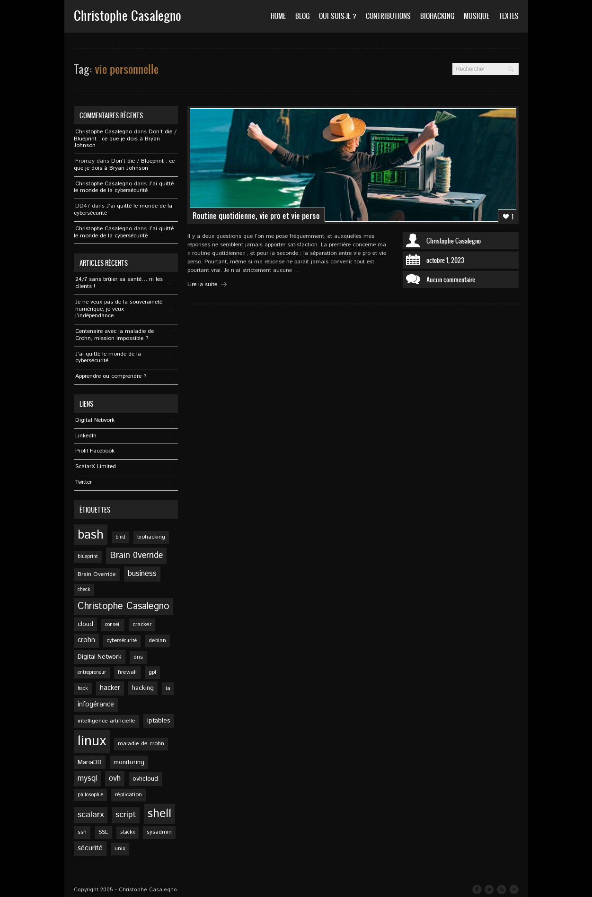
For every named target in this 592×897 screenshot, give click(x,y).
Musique (476, 16)
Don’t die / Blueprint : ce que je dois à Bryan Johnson (125, 139)
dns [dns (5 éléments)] (138, 657)
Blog (302, 16)
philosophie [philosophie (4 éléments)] (90, 795)
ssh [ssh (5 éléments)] (82, 832)
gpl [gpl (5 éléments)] (152, 672)
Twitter (83, 482)
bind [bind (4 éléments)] (120, 537)
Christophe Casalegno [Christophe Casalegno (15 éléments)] (123, 606)
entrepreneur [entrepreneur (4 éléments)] (92, 672)
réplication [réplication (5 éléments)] (128, 795)
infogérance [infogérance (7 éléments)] (96, 704)
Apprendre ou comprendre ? (110, 376)
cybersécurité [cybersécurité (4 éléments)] (122, 640)
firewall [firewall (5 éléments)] (127, 672)
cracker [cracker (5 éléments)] (142, 624)
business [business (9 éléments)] (142, 573)
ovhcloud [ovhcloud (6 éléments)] (145, 779)
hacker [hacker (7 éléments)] (110, 688)
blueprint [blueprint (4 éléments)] (88, 556)
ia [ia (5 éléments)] (168, 688)
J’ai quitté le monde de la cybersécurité (124, 187)
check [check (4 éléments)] (84, 589)
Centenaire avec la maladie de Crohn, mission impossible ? (114, 334)
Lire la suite (202, 284)
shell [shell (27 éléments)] (159, 813)
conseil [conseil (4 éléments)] (113, 624)
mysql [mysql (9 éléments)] (87, 778)
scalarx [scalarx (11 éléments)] (91, 815)
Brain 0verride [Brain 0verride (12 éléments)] (136, 555)
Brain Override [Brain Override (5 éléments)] (97, 574)
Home (278, 16)
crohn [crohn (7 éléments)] (86, 640)
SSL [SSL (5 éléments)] (103, 832)
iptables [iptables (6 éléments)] (158, 720)
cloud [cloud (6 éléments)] (85, 624)
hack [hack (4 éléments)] (83, 688)
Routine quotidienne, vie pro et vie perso (256, 215)
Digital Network (95, 420)
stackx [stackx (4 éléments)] (127, 832)
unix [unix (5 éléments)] (120, 849)
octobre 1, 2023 (445, 260)
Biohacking (437, 16)
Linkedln (86, 436)
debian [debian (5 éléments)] (157, 640)
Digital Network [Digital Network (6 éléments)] (100, 657)
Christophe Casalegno (453, 240)
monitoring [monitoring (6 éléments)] (129, 762)
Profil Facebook (95, 451)
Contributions (388, 16)
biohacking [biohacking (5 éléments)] (151, 537)
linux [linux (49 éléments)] (92, 741)
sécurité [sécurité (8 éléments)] (90, 848)
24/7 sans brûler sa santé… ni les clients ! (119, 282)
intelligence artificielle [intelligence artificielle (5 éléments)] (106, 721)
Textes (509, 16)
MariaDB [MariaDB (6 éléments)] (90, 762)
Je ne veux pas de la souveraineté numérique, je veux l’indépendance (118, 309)
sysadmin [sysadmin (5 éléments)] (159, 832)
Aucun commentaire (450, 279)
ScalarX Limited (95, 466)
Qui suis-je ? (337, 16)
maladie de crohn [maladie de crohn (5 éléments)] (141, 744)
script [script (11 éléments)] (125, 815)
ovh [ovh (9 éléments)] (115, 778)
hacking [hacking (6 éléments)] (143, 688)
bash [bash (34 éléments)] (91, 535)
